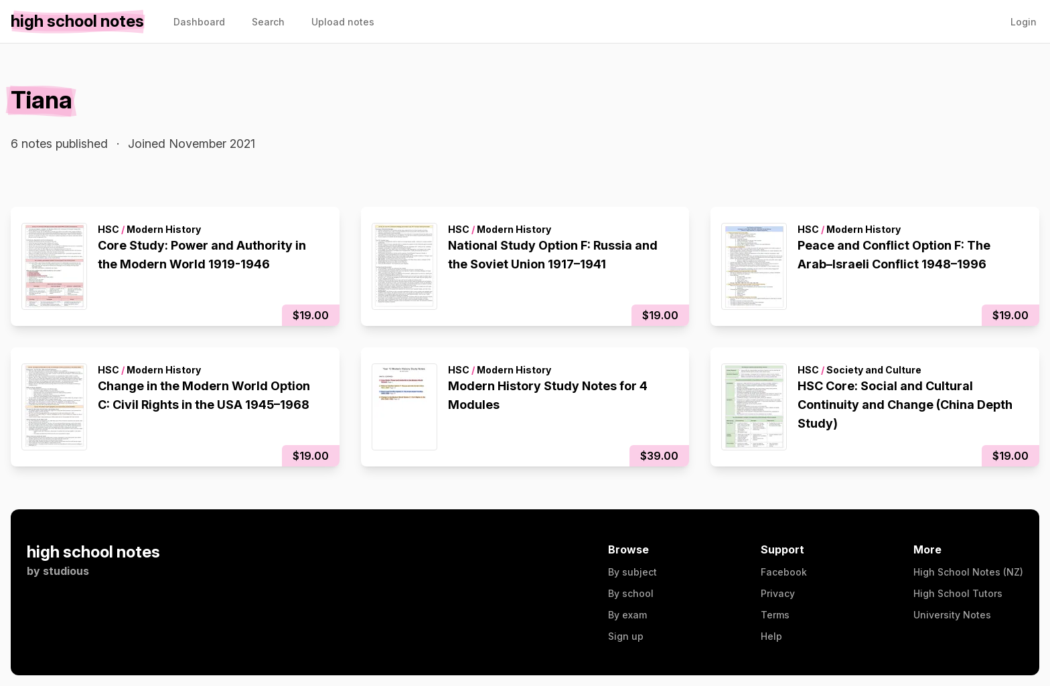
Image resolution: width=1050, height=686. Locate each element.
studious (66, 571)
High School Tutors (957, 593)
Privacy (778, 593)
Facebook (784, 572)
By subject (632, 572)
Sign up (626, 636)
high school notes (93, 552)
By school (631, 593)
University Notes (952, 614)
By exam (627, 614)
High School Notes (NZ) (968, 572)
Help (771, 636)
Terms (775, 614)
